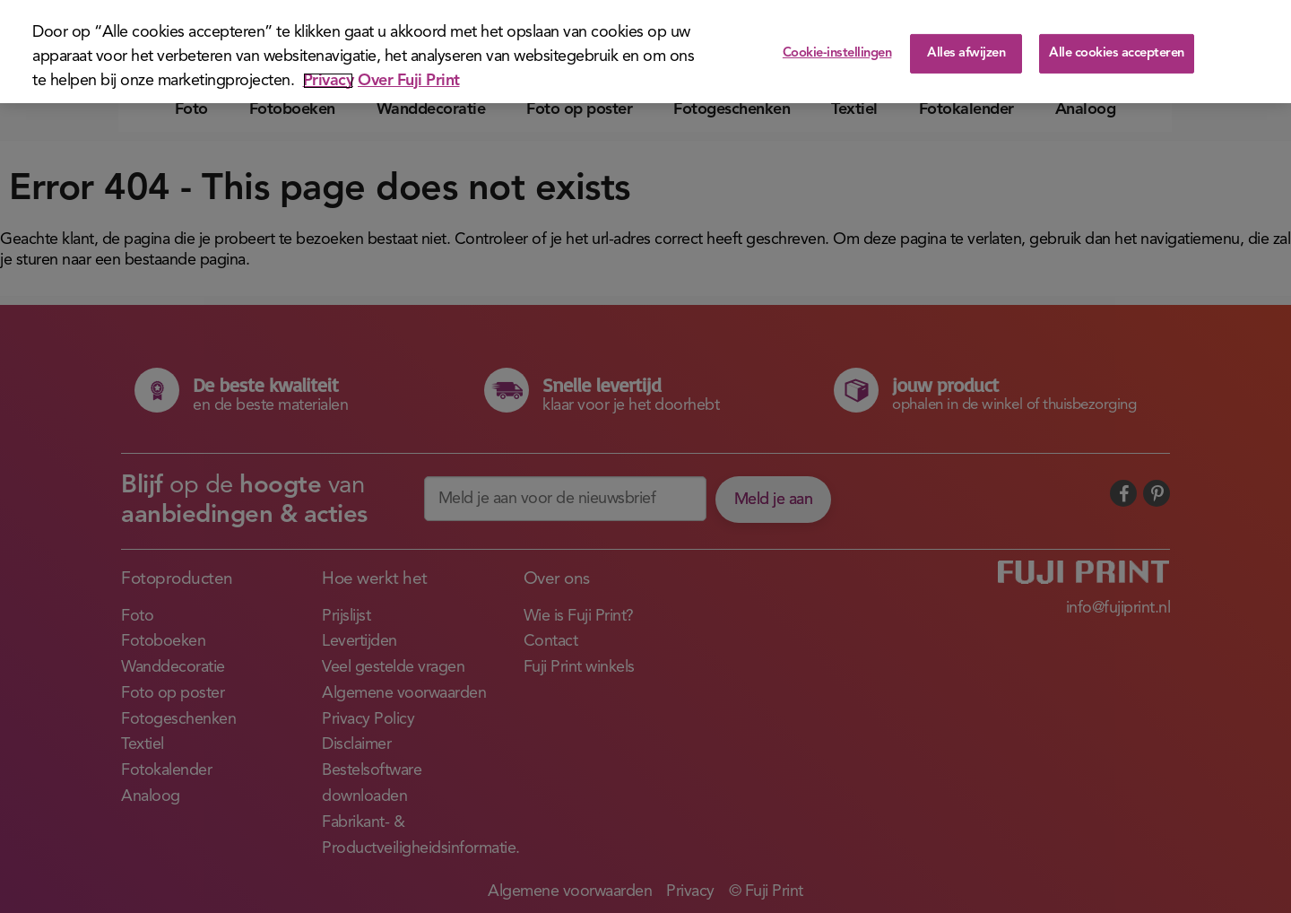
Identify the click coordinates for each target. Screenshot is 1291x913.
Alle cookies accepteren (1116, 53)
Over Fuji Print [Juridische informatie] (409, 81)
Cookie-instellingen (837, 53)
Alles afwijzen (966, 53)
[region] (645, 51)
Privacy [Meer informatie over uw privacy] (328, 81)
